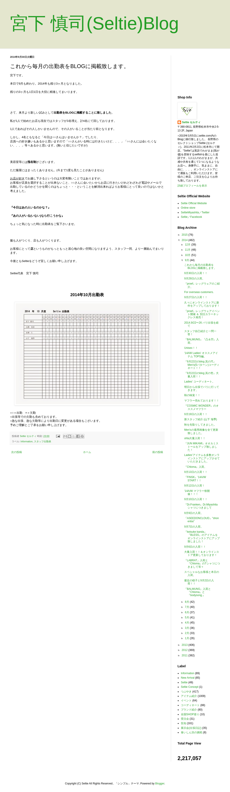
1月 (187, 638)
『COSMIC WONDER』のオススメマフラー (201, 407)
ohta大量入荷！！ (194, 438)
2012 (185, 650)
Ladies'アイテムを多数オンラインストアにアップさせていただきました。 (202, 458)
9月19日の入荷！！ (195, 414)
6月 (187, 612)
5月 (187, 617)
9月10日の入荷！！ (195, 499)
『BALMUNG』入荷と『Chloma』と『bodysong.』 (197, 592)
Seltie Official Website (194, 203)
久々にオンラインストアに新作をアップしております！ (202, 304)
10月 (188, 255)
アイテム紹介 (189, 696)
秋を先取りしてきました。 (200, 424)
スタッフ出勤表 (42, 441)
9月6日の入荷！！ (195, 546)
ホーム (87, 452)
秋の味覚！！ (192, 395)
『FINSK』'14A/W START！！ (195, 479)
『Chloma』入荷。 (195, 466)
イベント (186, 700)
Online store (188, 207)
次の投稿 (16, 452)
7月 (187, 607)
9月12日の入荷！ (194, 485)
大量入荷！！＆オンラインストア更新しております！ (201, 553)
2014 (185, 240)
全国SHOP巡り (190, 714)
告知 (183, 723)
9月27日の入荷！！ (195, 297)
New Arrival (187, 677)
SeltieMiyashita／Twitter (195, 212)
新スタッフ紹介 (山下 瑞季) (200, 419)
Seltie (184, 682)
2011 (185, 655)
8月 (187, 601)
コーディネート (190, 705)
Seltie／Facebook (191, 216)
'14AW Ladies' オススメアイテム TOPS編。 (201, 354)
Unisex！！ (191, 347)
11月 (188, 249)
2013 (185, 644)
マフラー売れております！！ (201, 400)
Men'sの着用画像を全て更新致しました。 (201, 431)
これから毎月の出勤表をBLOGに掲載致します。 (200, 266)
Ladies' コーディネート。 (199, 381)
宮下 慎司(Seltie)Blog (94, 23)
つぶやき (186, 691)
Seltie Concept (189, 686)
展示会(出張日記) (191, 728)
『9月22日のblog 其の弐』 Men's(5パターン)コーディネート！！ (201, 365)
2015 (185, 234)
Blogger (159, 783)
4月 (187, 622)
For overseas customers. (199, 292)
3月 (187, 628)
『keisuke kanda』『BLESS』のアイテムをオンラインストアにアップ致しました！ (202, 536)
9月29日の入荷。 (194, 278)
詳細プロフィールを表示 (192, 185)
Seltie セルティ (191, 122)
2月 (187, 633)
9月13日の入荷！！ (195, 472)
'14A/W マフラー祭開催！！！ (197, 492)
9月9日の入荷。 (193, 513)
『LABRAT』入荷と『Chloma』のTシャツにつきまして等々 (202, 563)
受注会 (185, 718)
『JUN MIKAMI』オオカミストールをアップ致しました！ (201, 446)
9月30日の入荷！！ (195, 273)
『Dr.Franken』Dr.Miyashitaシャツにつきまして (200, 506)
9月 (187, 260)
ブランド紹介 (189, 709)
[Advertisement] (199, 72)
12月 (188, 244)
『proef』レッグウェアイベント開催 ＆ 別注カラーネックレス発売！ (202, 314)
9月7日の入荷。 (193, 526)
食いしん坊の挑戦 (191, 732)
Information (27, 441)
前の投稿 (157, 452)
